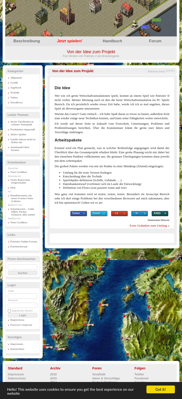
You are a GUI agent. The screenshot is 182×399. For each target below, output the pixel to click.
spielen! (69, 41)
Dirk (12, 187)
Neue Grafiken (18, 172)
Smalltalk (98, 374)
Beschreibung (27, 41)
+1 (116, 213)
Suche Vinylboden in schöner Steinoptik (21, 123)
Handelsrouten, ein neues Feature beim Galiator (21, 198)
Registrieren (17, 319)
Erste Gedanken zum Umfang (148, 225)
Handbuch (112, 41)
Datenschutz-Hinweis (158, 220)
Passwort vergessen (21, 324)
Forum (155, 41)
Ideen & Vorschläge (106, 378)
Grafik (14, 82)
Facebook (142, 378)
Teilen (76, 213)
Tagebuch (15, 87)
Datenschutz (17, 348)
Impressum (16, 343)
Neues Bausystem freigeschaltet (20, 181)
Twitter (139, 374)
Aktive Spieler (18, 134)
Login (11, 290)
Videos (14, 97)
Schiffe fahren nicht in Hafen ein (22, 141)
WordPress (16, 102)
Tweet (96, 213)
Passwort (13, 300)
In (137, 213)
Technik (14, 92)
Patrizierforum (18, 246)
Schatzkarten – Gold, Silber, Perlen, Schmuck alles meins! (22, 211)
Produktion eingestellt (22, 129)
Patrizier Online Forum (23, 241)
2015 (53, 378)
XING (157, 213)
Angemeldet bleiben (22, 310)
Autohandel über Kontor (19, 148)
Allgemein (16, 77)
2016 (53, 374)
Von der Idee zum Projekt (72, 71)
